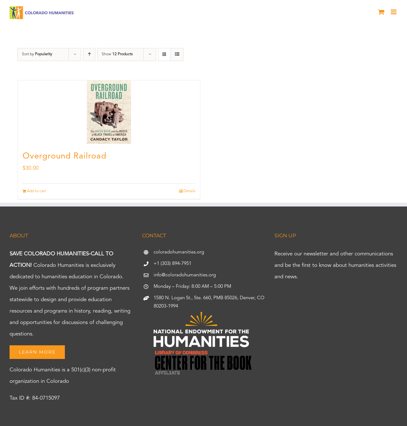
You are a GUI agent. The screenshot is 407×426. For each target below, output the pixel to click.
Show (117, 54)
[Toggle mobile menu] (394, 12)
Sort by (37, 54)
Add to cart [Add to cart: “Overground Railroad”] (36, 191)
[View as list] (177, 54)
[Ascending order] (89, 54)
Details (189, 191)
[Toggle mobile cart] (381, 12)
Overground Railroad (65, 156)
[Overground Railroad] (109, 112)
